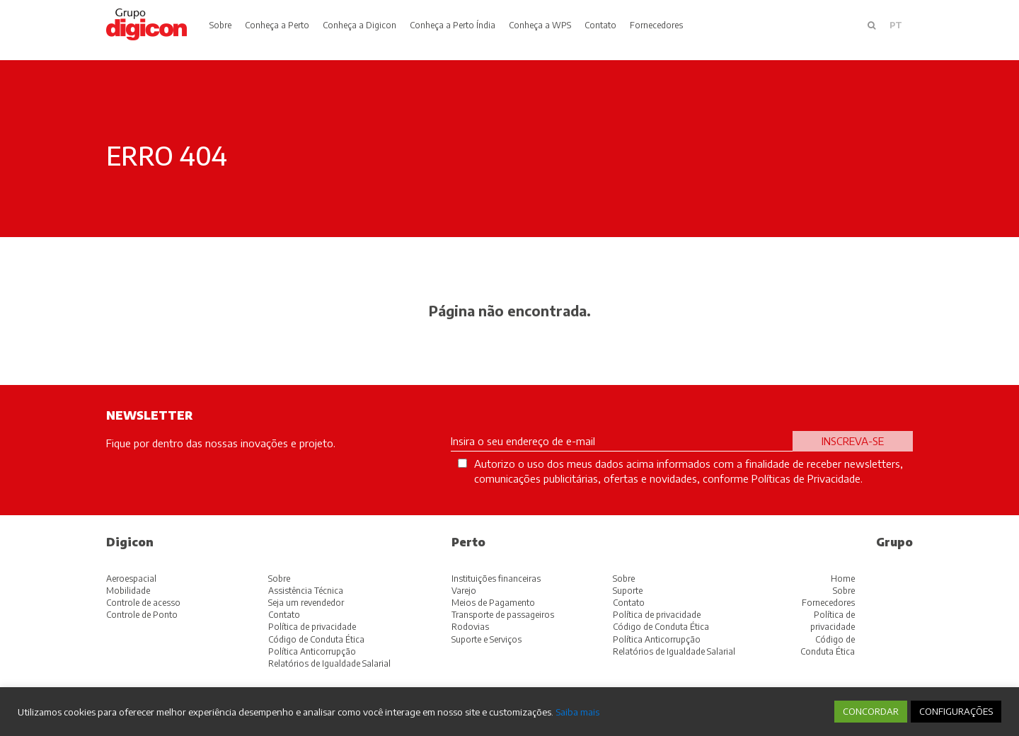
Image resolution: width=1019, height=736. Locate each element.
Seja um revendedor (306, 602)
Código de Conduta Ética (316, 639)
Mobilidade (128, 590)
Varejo (463, 590)
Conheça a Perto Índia (452, 25)
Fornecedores (656, 25)
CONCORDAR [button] (871, 711)
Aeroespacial (131, 578)
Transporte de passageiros (502, 614)
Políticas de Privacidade (806, 478)
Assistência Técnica (305, 590)
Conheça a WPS (540, 25)
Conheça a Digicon (359, 25)
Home (843, 578)
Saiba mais (577, 712)
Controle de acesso (143, 602)
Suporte (628, 590)
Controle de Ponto (142, 614)
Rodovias (470, 626)
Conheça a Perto (277, 25)
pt (896, 25)
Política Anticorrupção (312, 651)
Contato (600, 25)
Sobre (220, 25)
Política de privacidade (312, 626)
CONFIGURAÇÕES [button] (956, 711)
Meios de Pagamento (493, 602)
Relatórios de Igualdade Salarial (329, 663)
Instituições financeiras (496, 578)
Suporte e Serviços (486, 639)
